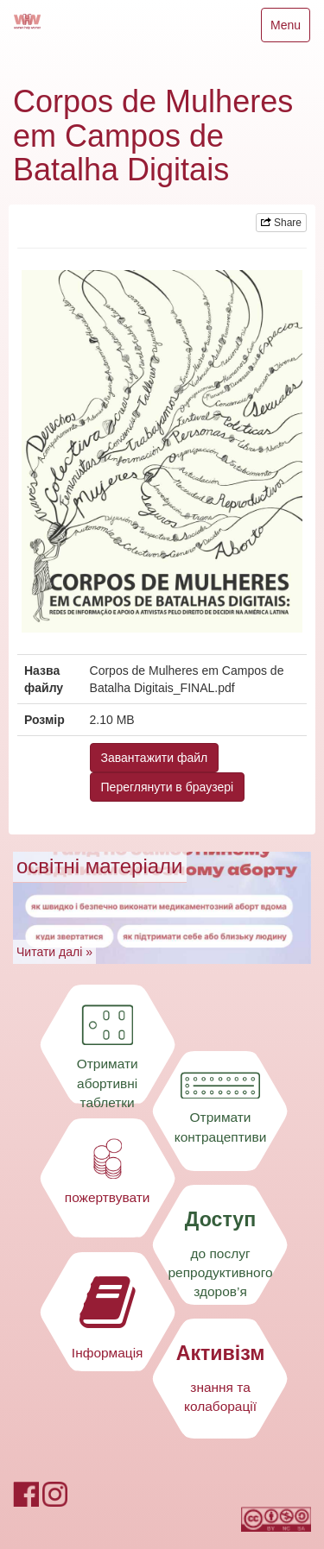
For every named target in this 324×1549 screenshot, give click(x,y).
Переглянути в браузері (167, 787)
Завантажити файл (154, 758)
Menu (290, 29)
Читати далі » (54, 952)
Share (281, 223)
